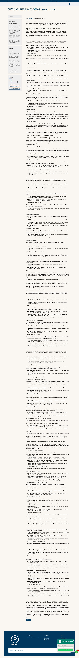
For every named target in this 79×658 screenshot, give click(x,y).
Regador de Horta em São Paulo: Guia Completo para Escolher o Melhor (14, 27)
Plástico (28, 619)
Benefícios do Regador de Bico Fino (14, 54)
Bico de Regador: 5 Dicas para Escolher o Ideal (14, 57)
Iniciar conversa (66, 649)
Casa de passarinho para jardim (15, 88)
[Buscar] (20, 17)
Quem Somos (39, 4)
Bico (10, 79)
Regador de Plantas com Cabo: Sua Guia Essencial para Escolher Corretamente (14, 32)
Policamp (30, 18)
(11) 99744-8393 (68, 1)
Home (31, 4)
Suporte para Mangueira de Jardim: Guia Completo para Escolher (14, 41)
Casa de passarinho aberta (14, 86)
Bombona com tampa (13, 81)
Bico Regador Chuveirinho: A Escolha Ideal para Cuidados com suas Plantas (14, 65)
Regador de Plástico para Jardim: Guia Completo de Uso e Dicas (14, 36)
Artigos (16, 8)
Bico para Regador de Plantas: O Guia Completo (14, 61)
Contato (63, 4)
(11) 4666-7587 (61, 1)
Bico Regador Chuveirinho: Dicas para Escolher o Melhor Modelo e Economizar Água (14, 71)
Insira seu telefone (62, 645)
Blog (56, 4)
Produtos (48, 4)
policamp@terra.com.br (48, 640)
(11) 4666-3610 (55, 1)
